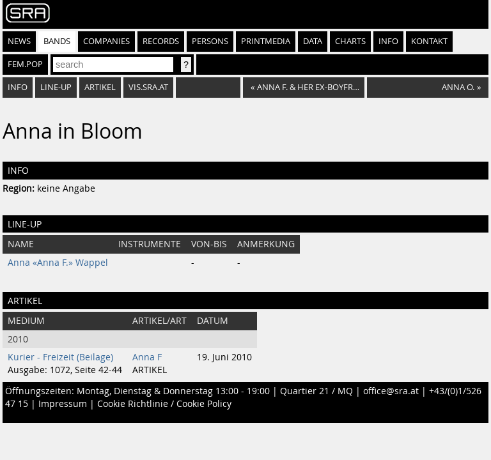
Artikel (100, 87)
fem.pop (25, 64)
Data (312, 41)
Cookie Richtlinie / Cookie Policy (164, 404)
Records (161, 41)
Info (388, 41)
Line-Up (56, 87)
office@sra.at (391, 391)
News (19, 41)
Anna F (147, 357)
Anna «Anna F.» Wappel (58, 262)
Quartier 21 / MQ (316, 391)
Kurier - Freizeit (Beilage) (60, 357)
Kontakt (429, 41)
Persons (210, 41)
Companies (106, 41)
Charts (350, 41)
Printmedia (265, 41)
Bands (56, 41)
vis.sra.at (148, 87)
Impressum (62, 404)
